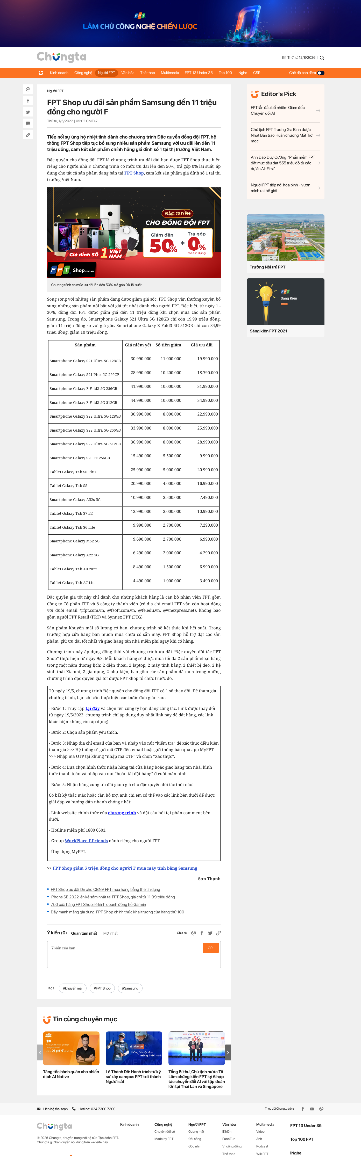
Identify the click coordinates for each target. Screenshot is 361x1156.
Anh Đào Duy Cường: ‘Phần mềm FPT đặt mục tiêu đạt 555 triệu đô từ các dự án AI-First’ (285, 163)
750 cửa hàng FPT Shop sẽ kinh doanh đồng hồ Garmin (98, 904)
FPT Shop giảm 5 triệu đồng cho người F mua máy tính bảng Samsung (125, 868)
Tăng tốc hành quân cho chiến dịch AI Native (71, 1060)
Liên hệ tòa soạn (52, 1095)
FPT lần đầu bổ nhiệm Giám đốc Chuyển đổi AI (285, 110)
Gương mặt (196, 1118)
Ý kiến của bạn (134, 948)
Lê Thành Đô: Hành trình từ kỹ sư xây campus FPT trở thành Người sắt (133, 1063)
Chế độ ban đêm (306, 72)
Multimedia (180, 72)
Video (260, 1118)
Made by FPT (164, 1125)
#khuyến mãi (72, 974)
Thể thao (156, 72)
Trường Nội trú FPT (268, 267)
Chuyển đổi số (164, 1118)
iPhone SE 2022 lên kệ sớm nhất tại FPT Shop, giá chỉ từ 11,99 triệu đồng (113, 897)
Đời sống (194, 1125)
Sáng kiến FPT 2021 (268, 331)
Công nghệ (86, 72)
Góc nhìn (194, 1133)
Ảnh (259, 1125)
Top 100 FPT (302, 1125)
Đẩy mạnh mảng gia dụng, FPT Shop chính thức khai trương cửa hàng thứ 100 (117, 912)
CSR (275, 72)
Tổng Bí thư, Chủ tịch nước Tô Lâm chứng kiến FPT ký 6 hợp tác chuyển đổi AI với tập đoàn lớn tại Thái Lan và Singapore (196, 1065)
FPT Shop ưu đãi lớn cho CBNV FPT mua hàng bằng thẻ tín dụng (105, 889)
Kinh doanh (60, 72)
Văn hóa (134, 72)
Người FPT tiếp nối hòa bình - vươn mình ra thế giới (285, 188)
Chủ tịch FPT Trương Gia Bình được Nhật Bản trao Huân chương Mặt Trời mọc (285, 135)
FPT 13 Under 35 (211, 72)
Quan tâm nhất (84, 933)
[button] (228, 1039)
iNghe (259, 72)
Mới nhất (110, 933)
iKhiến (226, 1118)
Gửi (210, 948)
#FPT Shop (102, 974)
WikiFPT (262, 1140)
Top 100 (239, 72)
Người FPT (111, 72)
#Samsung (130, 974)
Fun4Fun (228, 1125)
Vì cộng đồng (232, 1133)
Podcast (262, 1133)
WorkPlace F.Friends (86, 841)
